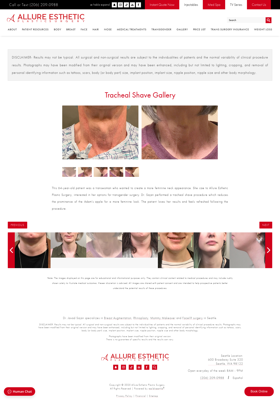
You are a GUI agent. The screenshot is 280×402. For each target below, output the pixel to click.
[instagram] (120, 4)
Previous (17, 225)
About (12, 29)
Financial (141, 396)
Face (84, 29)
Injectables (191, 4)
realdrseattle (156, 388)
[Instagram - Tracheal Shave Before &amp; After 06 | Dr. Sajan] (123, 367)
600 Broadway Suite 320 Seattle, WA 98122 (225, 362)
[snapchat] (114, 4)
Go (268, 20)
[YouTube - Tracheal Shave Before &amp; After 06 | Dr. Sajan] (139, 367)
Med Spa (214, 4)
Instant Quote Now (162, 4)
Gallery (182, 29)
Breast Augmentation (117, 318)
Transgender (161, 29)
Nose (108, 29)
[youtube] (132, 4)
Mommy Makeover (162, 318)
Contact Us (259, 4)
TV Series (236, 4)
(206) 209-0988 (44, 4)
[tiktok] (126, 4)
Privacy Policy (124, 396)
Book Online (259, 391)
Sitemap (153, 396)
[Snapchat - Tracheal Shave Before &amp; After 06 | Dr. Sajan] (115, 367)
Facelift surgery (192, 318)
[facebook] (138, 4)
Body (57, 29)
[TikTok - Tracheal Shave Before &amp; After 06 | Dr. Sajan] (131, 367)
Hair (96, 29)
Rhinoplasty (140, 318)
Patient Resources (35, 29)
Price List (199, 29)
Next (265, 225)
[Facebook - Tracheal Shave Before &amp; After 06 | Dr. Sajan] (146, 367)
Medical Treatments (131, 29)
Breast (71, 29)
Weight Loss (263, 29)
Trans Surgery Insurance (230, 29)
